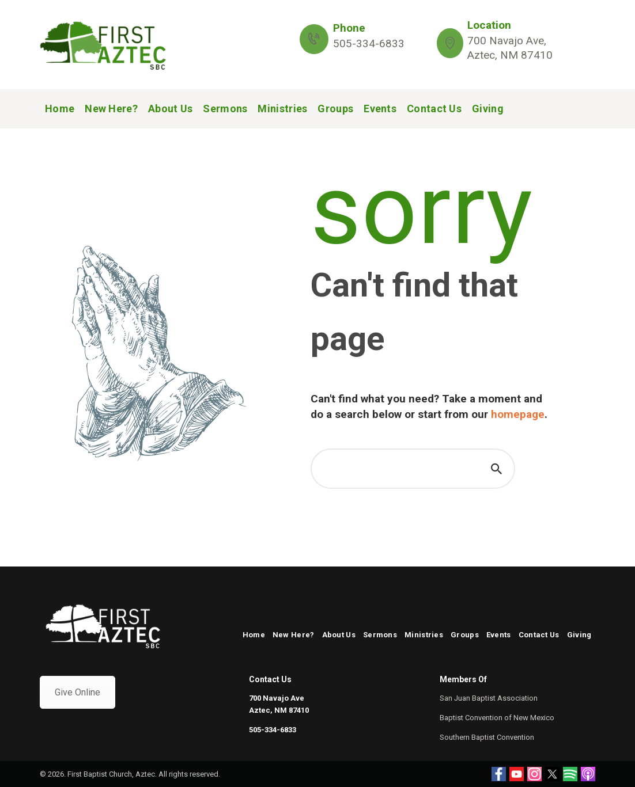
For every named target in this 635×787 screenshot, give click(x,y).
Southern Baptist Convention (487, 737)
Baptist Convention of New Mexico (497, 717)
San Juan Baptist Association (489, 698)
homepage (518, 414)
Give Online (77, 692)
